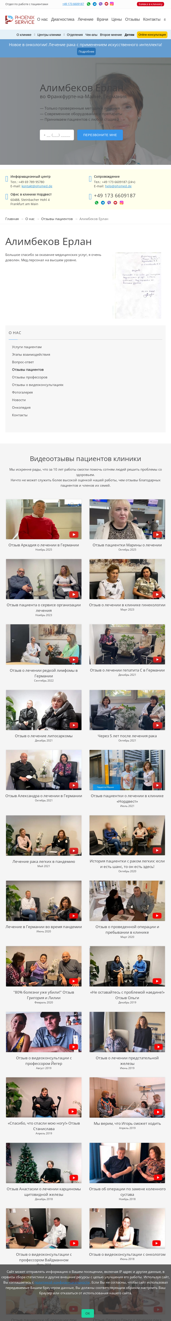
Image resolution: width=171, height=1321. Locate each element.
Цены (117, 19)
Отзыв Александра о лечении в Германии (43, 795)
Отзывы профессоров (29, 377)
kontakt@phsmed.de (37, 186)
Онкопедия (21, 407)
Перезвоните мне (100, 135)
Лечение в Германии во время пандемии (44, 926)
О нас (30, 218)
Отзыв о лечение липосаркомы (44, 735)
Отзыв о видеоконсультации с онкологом (127, 1254)
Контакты (20, 415)
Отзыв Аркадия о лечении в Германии (43, 544)
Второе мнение (111, 35)
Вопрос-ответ (23, 362)
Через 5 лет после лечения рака (127, 735)
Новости (19, 400)
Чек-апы (91, 35)
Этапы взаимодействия (31, 354)
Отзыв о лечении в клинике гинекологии (127, 604)
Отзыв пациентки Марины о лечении (127, 544)
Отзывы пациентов (57, 218)
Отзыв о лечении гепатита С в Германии (127, 670)
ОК (88, 1313)
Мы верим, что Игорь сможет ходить (127, 1123)
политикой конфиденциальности (62, 1282)
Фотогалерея (22, 392)
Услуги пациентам (27, 347)
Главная (12, 218)
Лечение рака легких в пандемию (43, 861)
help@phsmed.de (118, 186)
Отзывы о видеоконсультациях (37, 384)
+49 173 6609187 (73, 4)
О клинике (23, 35)
